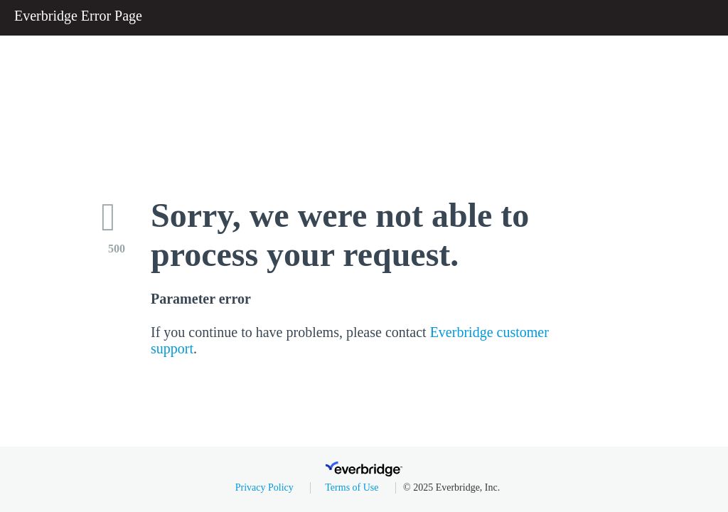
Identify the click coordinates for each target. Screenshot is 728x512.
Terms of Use (351, 487)
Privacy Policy (264, 487)
